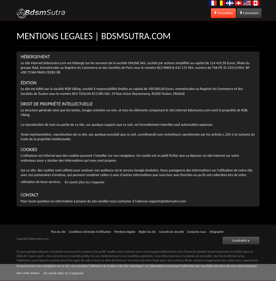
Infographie (216, 232)
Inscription (223, 13)
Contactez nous (196, 232)
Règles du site (147, 232)
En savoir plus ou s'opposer (85, 182)
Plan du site (58, 232)
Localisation (241, 240)
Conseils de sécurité (171, 232)
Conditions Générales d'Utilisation (90, 232)
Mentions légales (124, 232)
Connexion (249, 13)
